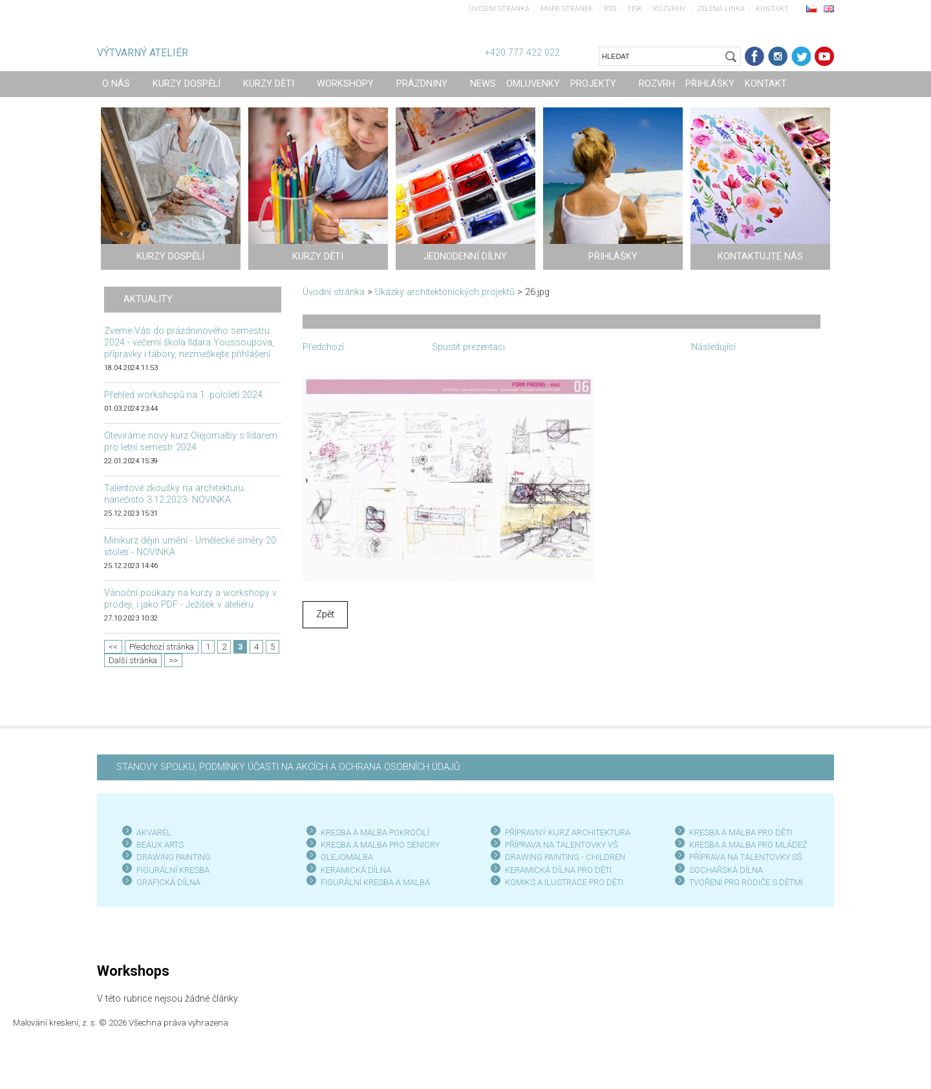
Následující (713, 347)
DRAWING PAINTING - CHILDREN (565, 857)
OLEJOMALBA (347, 857)
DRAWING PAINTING (173, 857)
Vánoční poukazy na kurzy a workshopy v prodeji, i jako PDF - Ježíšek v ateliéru (190, 599)
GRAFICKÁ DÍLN (165, 882)
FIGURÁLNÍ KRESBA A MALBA (375, 882)
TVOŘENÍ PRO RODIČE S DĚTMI (746, 882)
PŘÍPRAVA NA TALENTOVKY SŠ (745, 857)
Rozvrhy (669, 9)
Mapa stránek (566, 9)
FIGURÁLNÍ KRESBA (172, 870)
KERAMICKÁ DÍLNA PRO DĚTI (558, 870)
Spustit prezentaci (468, 347)
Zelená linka (721, 9)
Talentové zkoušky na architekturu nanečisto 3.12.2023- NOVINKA (174, 494)
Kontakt (772, 9)
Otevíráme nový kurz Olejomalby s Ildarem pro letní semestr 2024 (190, 441)
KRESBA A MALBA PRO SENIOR (378, 845)
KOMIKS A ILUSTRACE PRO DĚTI (564, 882)
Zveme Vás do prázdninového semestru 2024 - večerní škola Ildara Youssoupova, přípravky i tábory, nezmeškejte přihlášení (189, 342)
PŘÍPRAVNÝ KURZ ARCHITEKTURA (567, 832)
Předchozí (323, 347)
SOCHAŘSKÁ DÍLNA (726, 870)
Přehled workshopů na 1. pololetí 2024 (183, 395)
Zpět (325, 614)
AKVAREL (153, 832)
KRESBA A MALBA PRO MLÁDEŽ (748, 845)
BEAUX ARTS (160, 845)
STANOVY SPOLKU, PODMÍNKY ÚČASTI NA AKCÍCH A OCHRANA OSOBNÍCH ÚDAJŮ (288, 767)
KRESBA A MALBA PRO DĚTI (740, 832)
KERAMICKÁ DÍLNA (356, 870)
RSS (610, 9)
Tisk (634, 9)
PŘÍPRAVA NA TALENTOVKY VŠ (561, 845)
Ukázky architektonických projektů (445, 292)
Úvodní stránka (499, 9)
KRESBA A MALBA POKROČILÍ (375, 832)
